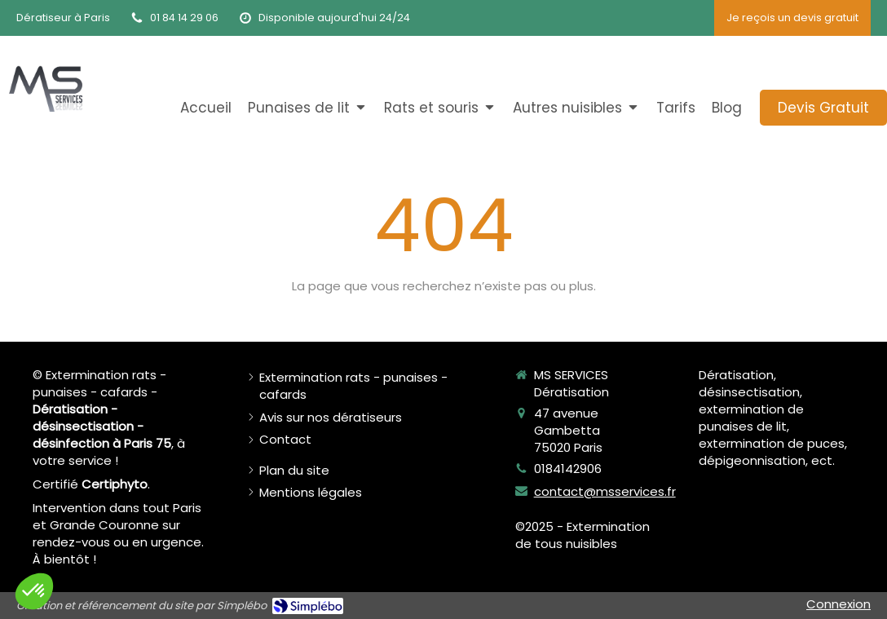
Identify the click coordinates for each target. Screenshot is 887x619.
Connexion (838, 603)
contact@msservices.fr (605, 491)
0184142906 (568, 468)
